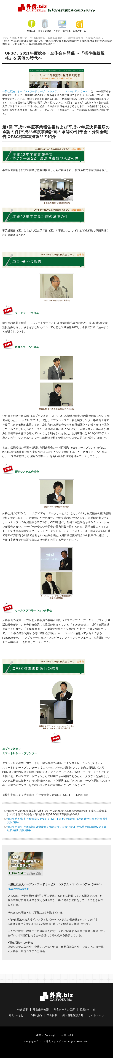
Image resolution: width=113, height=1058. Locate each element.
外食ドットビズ (54, 1041)
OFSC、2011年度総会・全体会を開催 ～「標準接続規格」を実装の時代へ (61, 38)
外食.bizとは (16, 1015)
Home (5, 38)
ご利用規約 (35, 1015)
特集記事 (31, 31)
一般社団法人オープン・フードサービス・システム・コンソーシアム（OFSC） (46, 91)
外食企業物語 (44, 31)
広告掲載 (52, 1015)
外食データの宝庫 (62, 31)
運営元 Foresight (46, 1035)
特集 (14, 38)
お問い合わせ (69, 1035)
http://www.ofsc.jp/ (18, 888)
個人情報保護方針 (73, 1015)
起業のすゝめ (79, 31)
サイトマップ (96, 1015)
